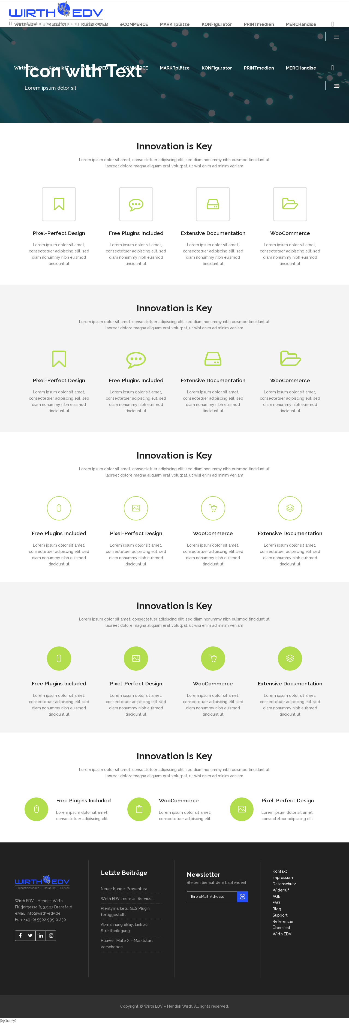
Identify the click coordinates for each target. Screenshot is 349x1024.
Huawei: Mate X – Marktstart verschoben (127, 943)
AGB (277, 896)
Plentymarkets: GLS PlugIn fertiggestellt (125, 911)
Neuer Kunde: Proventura (124, 889)
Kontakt (280, 871)
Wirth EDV (282, 934)
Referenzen (283, 921)
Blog (277, 909)
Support (280, 915)
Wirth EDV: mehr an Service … (128, 898)
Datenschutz (284, 884)
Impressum (283, 877)
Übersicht (281, 928)
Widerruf (281, 890)
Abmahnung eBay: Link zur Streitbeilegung (125, 927)
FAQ (276, 902)
